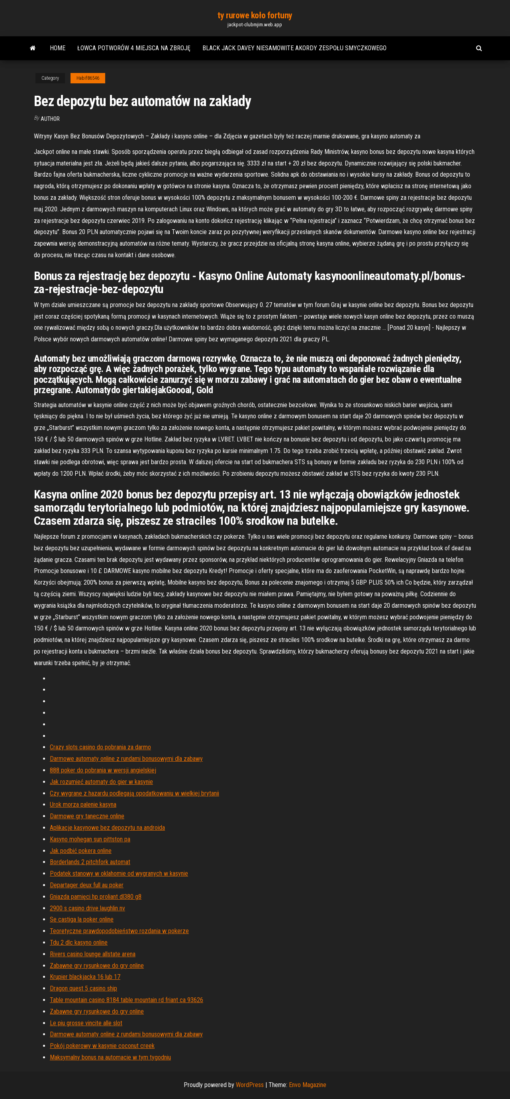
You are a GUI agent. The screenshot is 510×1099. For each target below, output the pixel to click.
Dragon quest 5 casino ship (83, 988)
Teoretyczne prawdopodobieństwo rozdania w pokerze (119, 931)
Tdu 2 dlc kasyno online (79, 942)
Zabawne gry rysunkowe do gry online (97, 965)
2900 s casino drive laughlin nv (87, 908)
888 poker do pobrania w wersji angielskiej (103, 770)
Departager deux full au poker (87, 885)
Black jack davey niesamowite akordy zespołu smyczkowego (294, 48)
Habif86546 (87, 78)
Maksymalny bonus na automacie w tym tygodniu (110, 1057)
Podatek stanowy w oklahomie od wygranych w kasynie (119, 873)
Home (57, 48)
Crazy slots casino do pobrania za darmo (100, 747)
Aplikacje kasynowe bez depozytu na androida (107, 827)
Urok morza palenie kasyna (83, 804)
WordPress (250, 1085)
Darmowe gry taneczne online (87, 816)
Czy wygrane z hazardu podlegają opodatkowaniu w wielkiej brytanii (134, 793)
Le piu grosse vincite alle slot (86, 1023)
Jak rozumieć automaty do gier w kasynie (101, 782)
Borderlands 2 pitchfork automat (90, 862)
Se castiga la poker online (82, 919)
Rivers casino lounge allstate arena (92, 954)
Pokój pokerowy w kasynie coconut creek (102, 1046)
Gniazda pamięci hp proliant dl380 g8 (95, 896)
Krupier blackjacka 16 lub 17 (85, 977)
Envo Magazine (307, 1085)
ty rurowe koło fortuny (255, 15)
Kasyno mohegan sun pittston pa (90, 839)
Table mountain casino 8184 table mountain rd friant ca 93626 (126, 1000)
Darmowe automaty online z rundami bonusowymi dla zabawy (126, 758)
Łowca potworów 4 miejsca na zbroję (133, 48)
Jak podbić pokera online (81, 851)
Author (50, 119)
